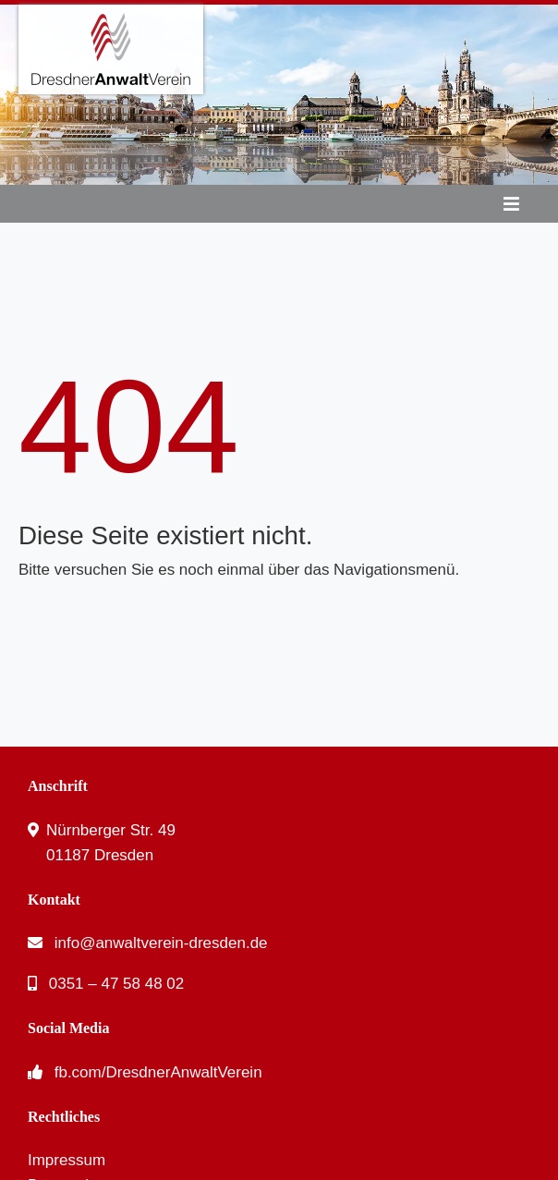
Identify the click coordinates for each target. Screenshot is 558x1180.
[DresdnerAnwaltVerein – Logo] (110, 12)
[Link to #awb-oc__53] (511, 205)
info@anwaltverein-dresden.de (161, 943)
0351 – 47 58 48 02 (117, 983)
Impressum (66, 1160)
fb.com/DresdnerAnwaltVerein (158, 1072)
